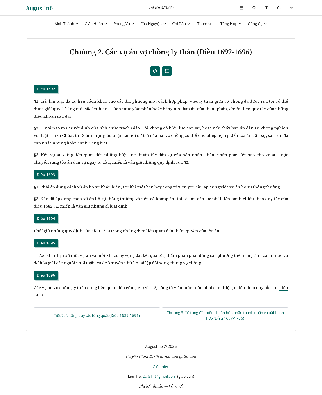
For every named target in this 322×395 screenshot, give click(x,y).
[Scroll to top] (291, 8)
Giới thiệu (161, 366)
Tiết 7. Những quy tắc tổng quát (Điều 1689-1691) (97, 315)
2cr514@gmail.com (159, 376)
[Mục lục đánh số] (155, 71)
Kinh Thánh (67, 23)
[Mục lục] (167, 71)
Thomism (205, 23)
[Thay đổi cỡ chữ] (266, 8)
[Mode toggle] (279, 8)
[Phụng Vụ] (242, 8)
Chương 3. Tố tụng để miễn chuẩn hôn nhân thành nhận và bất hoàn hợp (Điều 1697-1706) (225, 315)
